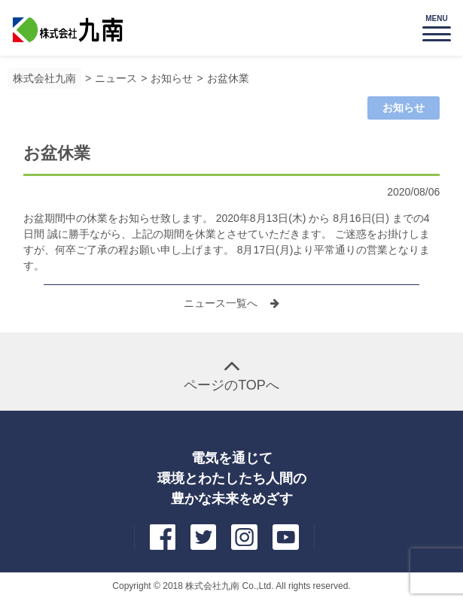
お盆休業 (228, 78)
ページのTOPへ (231, 385)
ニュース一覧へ (222, 303)
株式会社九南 (44, 78)
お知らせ (172, 78)
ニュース (116, 78)
